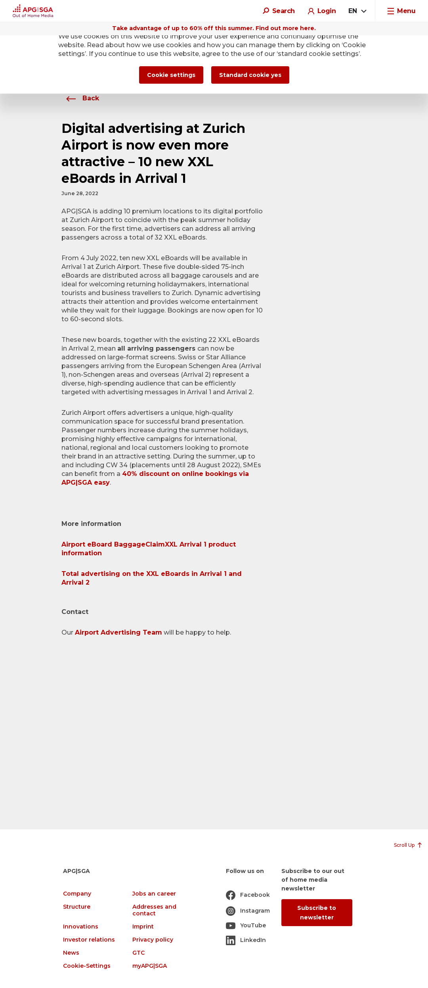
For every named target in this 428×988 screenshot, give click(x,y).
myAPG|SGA (149, 966)
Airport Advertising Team (118, 632)
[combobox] (357, 11)
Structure (76, 907)
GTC (138, 953)
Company (77, 893)
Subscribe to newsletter (316, 912)
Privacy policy (152, 939)
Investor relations (89, 939)
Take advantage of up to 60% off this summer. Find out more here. (214, 28)
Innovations (80, 926)
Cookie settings (171, 75)
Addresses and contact (154, 910)
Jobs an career (154, 893)
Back (80, 98)
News (71, 953)
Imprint (143, 926)
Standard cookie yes (250, 75)
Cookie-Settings (87, 966)
